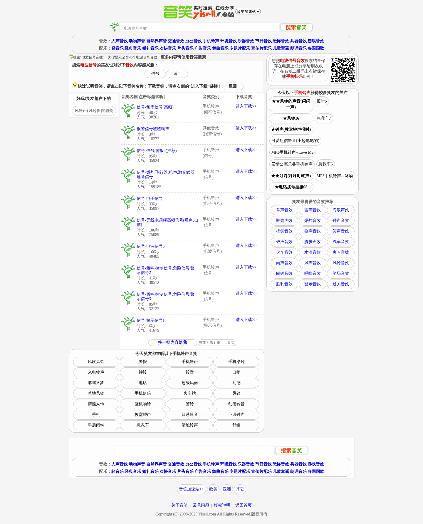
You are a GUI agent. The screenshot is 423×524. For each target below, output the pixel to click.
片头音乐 (185, 48)
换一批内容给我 (172, 342)
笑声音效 (341, 231)
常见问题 (201, 505)
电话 (143, 383)
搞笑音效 (284, 231)
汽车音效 (341, 242)
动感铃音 (236, 404)
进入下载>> (246, 106)
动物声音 (137, 41)
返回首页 (243, 505)
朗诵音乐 (298, 48)
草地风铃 (96, 393)
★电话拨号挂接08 (291, 187)
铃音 (190, 372)
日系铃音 (190, 414)
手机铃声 (211, 41)
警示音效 (312, 284)
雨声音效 (284, 263)
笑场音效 (341, 273)
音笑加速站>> (191, 489)
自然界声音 (156, 41)
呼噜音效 (312, 273)
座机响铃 (143, 404)
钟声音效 (341, 220)
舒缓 (236, 425)
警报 (143, 361)
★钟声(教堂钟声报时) (291, 129)
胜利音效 (284, 284)
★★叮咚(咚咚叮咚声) (291, 176)
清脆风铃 (96, 404)
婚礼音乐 (150, 48)
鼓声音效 (284, 242)
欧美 (213, 489)
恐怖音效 (281, 41)
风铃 (236, 393)
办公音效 (193, 41)
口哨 (236, 372)
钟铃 (143, 372)
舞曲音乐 (220, 48)
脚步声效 (312, 242)
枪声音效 (312, 231)
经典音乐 (133, 48)
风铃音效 (341, 263)
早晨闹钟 (96, 425)
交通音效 (176, 41)
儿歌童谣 (281, 48)
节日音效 (263, 41)
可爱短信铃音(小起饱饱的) (295, 140)
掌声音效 (284, 210)
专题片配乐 (239, 48)
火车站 (190, 393)
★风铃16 (291, 118)
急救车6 (325, 164)
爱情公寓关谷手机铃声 (292, 164)
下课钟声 (236, 414)
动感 (236, 383)
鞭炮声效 (284, 220)
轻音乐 (117, 48)
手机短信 (143, 393)
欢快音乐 (168, 48)
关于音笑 (179, 505)
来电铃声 (96, 372)
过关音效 (341, 284)
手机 (96, 414)
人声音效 (119, 41)
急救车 (143, 425)
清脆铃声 (190, 425)
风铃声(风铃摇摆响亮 (94, 110)
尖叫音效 (341, 252)
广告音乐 (202, 48)
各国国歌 (316, 48)
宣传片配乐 (261, 48)
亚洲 (227, 489)
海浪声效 (341, 210)
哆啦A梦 (96, 383)
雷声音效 (312, 210)
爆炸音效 (312, 220)
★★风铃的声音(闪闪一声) (291, 104)
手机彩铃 (236, 361)
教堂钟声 (143, 414)
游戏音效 (316, 41)
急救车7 (324, 118)
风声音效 (312, 263)
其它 (240, 489)
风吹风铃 (96, 361)
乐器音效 (246, 41)
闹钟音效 (284, 273)
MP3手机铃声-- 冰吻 (335, 176)
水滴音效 (312, 252)
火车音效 (284, 252)
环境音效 (228, 41)
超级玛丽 (190, 383)
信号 (155, 73)
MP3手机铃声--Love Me (292, 152)
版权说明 (222, 505)
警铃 (190, 404)
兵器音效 (298, 41)
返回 (177, 73)
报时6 (322, 101)
